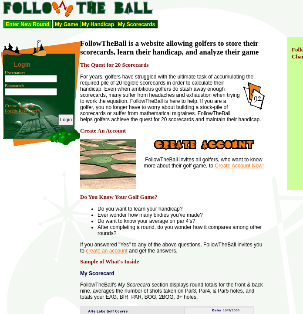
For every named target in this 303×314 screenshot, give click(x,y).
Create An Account (103, 130)
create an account (106, 251)
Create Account (19, 105)
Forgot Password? (22, 110)
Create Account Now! (239, 166)
